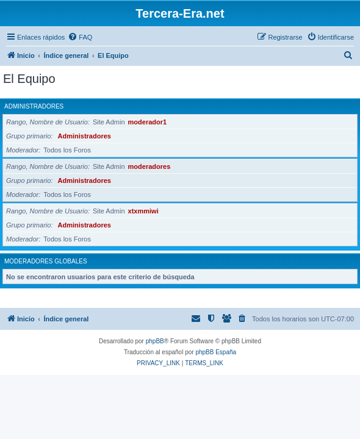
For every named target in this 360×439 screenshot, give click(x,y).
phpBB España (215, 352)
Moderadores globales (45, 261)
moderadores (149, 166)
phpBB (155, 341)
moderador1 (147, 122)
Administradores (33, 106)
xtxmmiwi (143, 211)
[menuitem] (80, 37)
